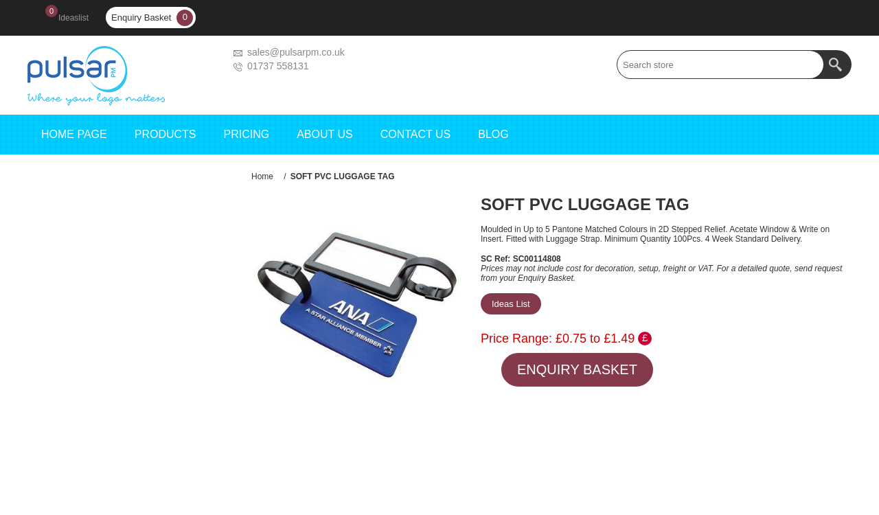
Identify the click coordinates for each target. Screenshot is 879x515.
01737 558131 (278, 65)
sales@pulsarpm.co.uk (296, 52)
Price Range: (516, 338)
